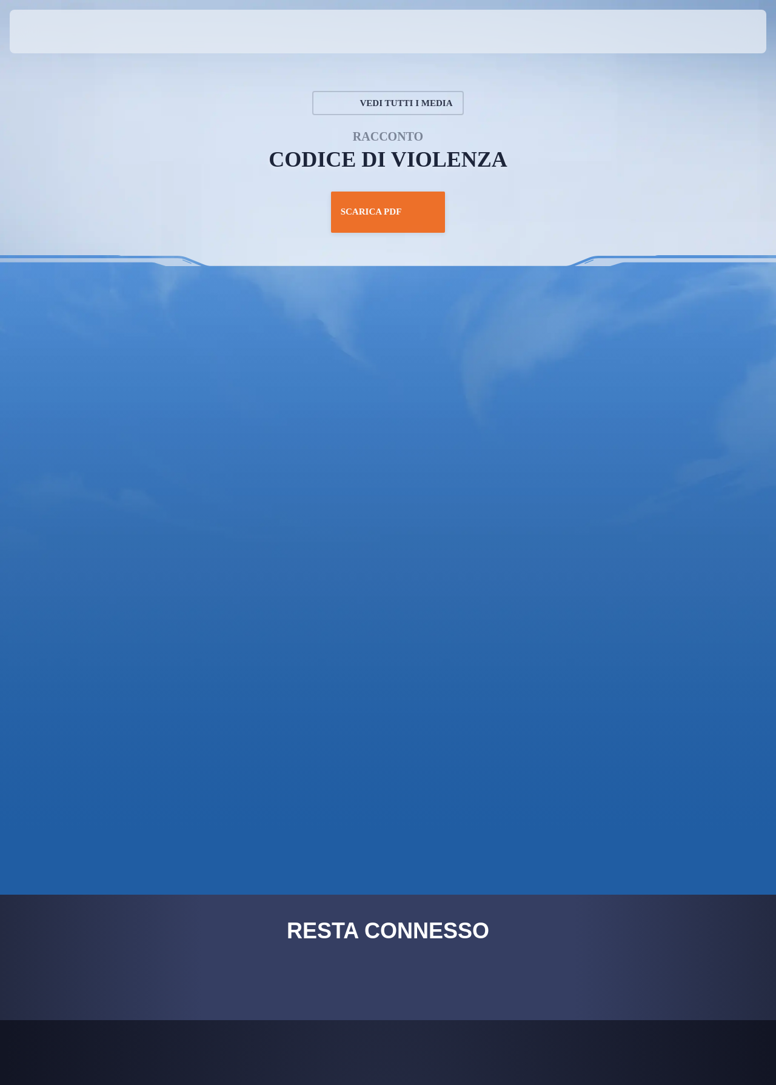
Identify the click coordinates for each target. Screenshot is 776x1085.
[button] (727, 31)
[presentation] (47, 31)
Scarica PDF (387, 212)
